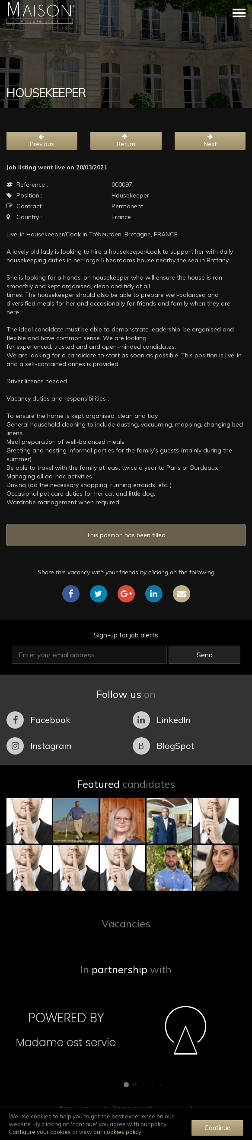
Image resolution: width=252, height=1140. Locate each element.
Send (205, 654)
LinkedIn (162, 720)
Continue (217, 1128)
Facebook (38, 720)
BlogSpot (163, 746)
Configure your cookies (40, 1131)
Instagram (39, 746)
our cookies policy (117, 1131)
